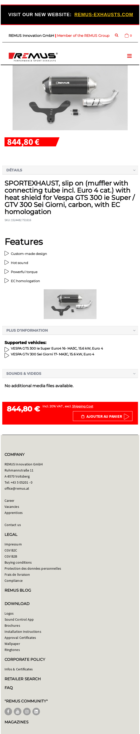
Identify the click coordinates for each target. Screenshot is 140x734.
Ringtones (12, 649)
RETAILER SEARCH (23, 678)
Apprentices (14, 512)
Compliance (14, 580)
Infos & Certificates (19, 669)
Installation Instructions (23, 631)
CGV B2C (11, 550)
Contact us (13, 524)
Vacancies (12, 506)
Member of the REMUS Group (83, 35)
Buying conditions (18, 562)
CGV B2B (11, 556)
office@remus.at (17, 488)
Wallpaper (12, 643)
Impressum (13, 544)
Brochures (12, 625)
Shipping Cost (82, 406)
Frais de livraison (17, 574)
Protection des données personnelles (33, 568)
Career (9, 500)
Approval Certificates (20, 637)
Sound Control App (19, 619)
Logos (9, 613)
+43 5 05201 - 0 (21, 482)
